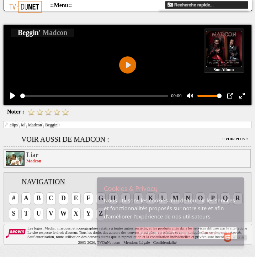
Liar (32, 154)
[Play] (12, 95)
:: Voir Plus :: (235, 139)
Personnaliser (218, 233)
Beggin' (51, 124)
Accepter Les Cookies (164, 233)
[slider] (94, 95)
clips (14, 124)
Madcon (35, 124)
